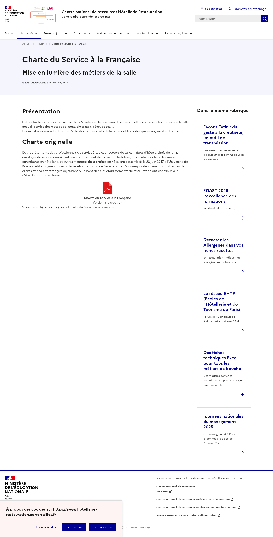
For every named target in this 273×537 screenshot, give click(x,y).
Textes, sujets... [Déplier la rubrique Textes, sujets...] (53, 33)
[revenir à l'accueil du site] (112, 11)
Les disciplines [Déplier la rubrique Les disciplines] (145, 33)
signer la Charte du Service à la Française (85, 207)
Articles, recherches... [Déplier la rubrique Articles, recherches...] (111, 33)
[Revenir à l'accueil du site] (21, 489)
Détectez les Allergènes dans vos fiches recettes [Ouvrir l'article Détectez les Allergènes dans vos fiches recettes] (223, 245)
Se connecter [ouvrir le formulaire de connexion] (213, 9)
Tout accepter (102, 527)
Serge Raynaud (59, 82)
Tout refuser (74, 527)
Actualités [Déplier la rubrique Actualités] (26, 33)
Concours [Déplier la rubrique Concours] (80, 33)
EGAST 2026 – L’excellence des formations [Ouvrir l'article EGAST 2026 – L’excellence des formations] (219, 196)
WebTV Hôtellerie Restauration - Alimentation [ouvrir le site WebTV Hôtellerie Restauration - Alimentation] (186, 516)
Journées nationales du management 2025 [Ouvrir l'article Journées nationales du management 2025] (223, 421)
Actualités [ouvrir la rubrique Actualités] (41, 44)
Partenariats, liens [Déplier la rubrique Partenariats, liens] (176, 33)
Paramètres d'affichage (249, 8)
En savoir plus (46, 527)
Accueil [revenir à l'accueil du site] (9, 33)
